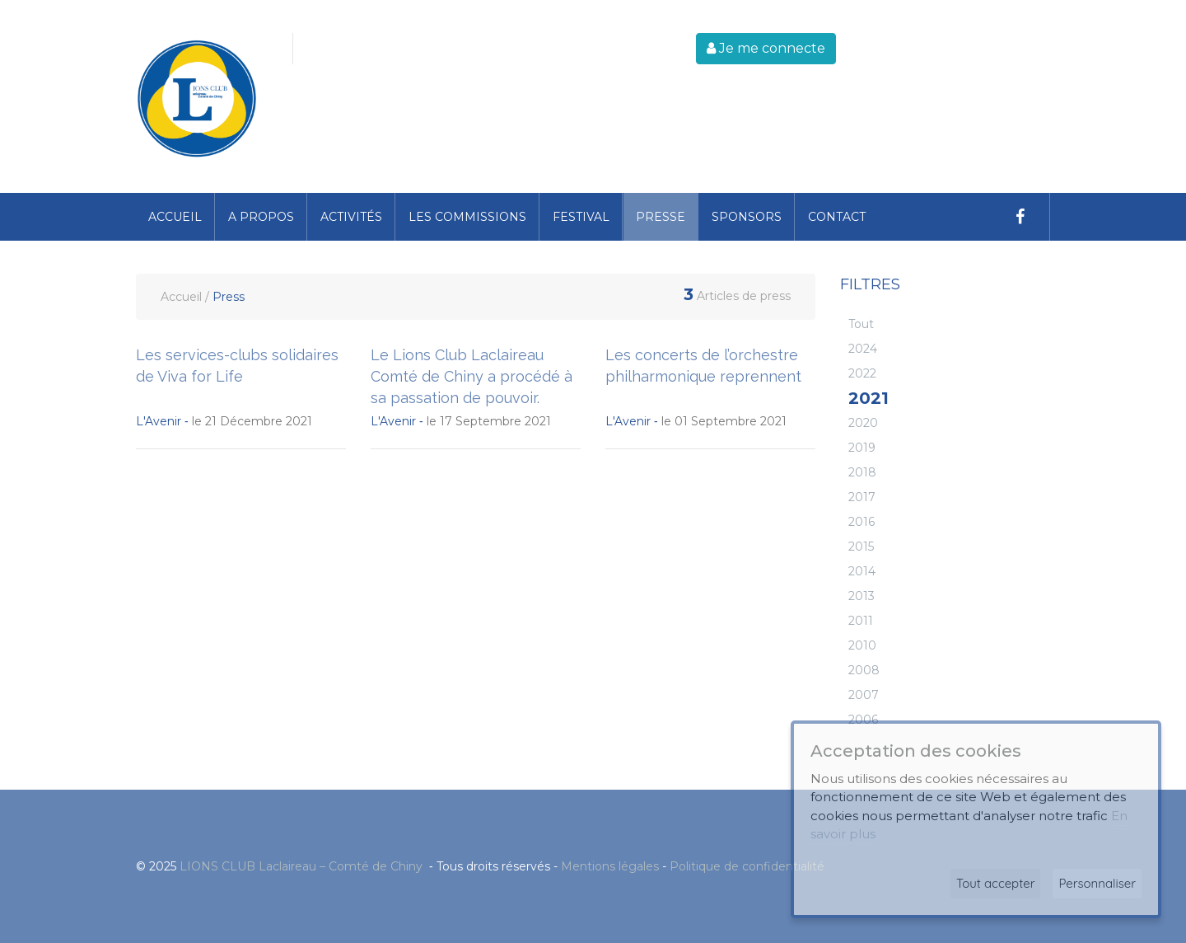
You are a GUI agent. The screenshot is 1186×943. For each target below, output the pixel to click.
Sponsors (747, 216)
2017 (861, 497)
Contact (837, 216)
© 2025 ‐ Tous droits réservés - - (480, 866)
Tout (861, 324)
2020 (863, 422)
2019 (861, 447)
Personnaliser (1097, 883)
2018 (862, 472)
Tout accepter (995, 883)
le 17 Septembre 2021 (461, 421)
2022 (862, 373)
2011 (860, 620)
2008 (864, 670)
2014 (861, 571)
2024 (862, 348)
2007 (863, 694)
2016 (861, 521)
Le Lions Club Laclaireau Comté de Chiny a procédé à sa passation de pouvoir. (471, 376)
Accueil (175, 216)
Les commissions (467, 216)
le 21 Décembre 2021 (224, 421)
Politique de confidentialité (747, 866)
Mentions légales (610, 866)
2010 (862, 645)
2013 (861, 596)
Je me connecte (766, 48)
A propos (261, 216)
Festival (581, 216)
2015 (861, 546)
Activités (351, 216)
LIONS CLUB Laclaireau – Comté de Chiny (303, 866)
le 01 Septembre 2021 (696, 421)
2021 (868, 398)
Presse (660, 216)
